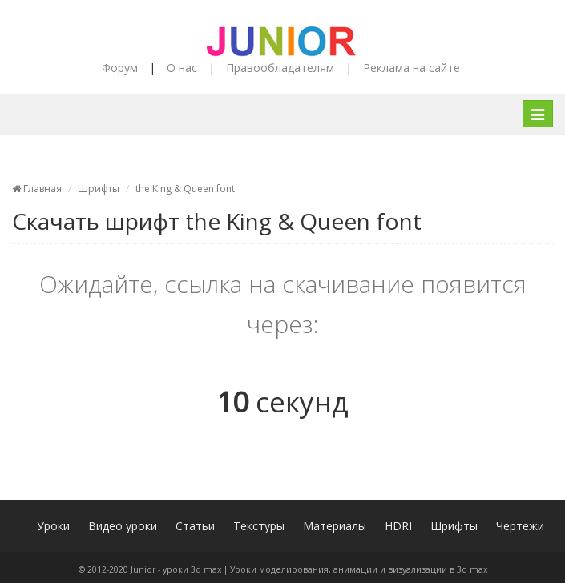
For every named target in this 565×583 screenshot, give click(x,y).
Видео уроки (122, 525)
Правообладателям (280, 67)
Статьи (195, 525)
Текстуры (259, 525)
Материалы (334, 525)
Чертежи (520, 525)
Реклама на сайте (411, 67)
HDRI (398, 525)
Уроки (53, 525)
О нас (182, 67)
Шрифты (98, 188)
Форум (120, 67)
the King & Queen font (185, 188)
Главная (37, 188)
